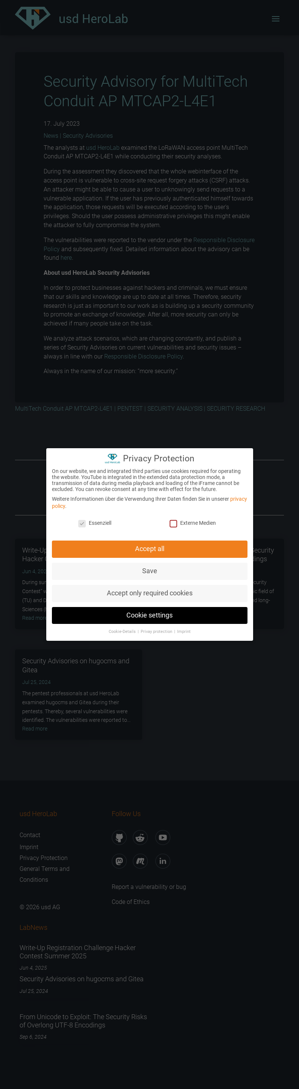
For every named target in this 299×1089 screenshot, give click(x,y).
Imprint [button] (184, 629)
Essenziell (94, 520)
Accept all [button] (149, 546)
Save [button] (149, 568)
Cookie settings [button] (149, 612)
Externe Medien (193, 520)
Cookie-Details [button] (123, 629)
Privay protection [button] (157, 629)
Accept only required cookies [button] (150, 590)
